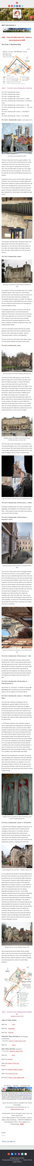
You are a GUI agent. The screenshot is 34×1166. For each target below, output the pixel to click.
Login (25, 6)
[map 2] (4, 1065)
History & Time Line (13, 1063)
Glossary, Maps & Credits (15, 1069)
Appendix (10, 1059)
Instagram (20, 6)
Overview (10, 1032)
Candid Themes (17, 1162)
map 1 (13, 1024)
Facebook (17, 6)
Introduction (11, 1028)
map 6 (13, 1055)
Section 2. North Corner (16, 1051)
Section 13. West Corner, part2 (17, 1041)
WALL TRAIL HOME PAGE (16, 1077)
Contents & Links (13, 1073)
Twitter (15, 6)
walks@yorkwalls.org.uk (17, 1109)
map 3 (14, 1045)
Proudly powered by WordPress (11, 1160)
